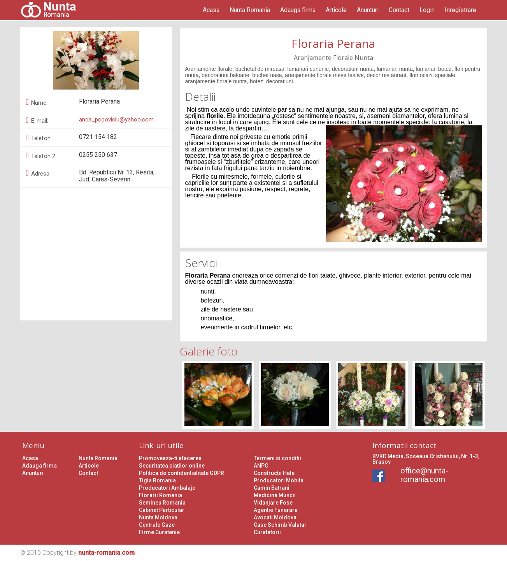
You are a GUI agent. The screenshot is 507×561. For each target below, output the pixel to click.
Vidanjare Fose (273, 502)
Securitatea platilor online (172, 465)
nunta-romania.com (106, 552)
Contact (399, 10)
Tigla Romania (157, 480)
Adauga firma (298, 10)
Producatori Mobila (278, 480)
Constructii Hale (274, 473)
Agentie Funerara (276, 510)
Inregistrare (460, 10)
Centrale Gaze (157, 525)
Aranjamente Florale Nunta (333, 57)
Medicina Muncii (275, 495)
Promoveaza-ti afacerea (170, 458)
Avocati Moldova (275, 517)
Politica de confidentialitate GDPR (181, 473)
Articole (336, 10)
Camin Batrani (271, 488)
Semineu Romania (162, 502)
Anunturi (368, 10)
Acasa (211, 10)
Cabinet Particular (161, 510)
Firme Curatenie (159, 532)
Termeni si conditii (277, 458)
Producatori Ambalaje (167, 488)
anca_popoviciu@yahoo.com (116, 119)
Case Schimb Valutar (280, 525)
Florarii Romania (160, 495)
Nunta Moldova (158, 517)
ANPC (261, 465)
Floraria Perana (333, 43)
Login (427, 10)
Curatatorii (267, 532)
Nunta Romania (250, 10)
